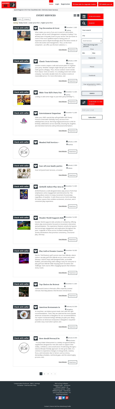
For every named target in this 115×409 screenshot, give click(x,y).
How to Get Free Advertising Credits (60, 406)
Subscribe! (92, 117)
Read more (72, 50)
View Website (63, 50)
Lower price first (34, 23)
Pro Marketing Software (63, 393)
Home (51, 4)
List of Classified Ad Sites (60, 392)
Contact (46, 406)
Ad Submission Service (60, 388)
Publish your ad (106, 4)
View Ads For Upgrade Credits (84, 4)
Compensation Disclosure (21, 383)
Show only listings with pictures (90, 45)
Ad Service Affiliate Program (63, 386)
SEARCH (92, 93)
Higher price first (47, 23)
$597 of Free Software (61, 383)
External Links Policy (30, 385)
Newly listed (23, 23)
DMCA (32, 383)
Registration (65, 4)
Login (57, 4)
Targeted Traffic (58, 385)
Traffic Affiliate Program (61, 390)
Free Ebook (67, 391)
